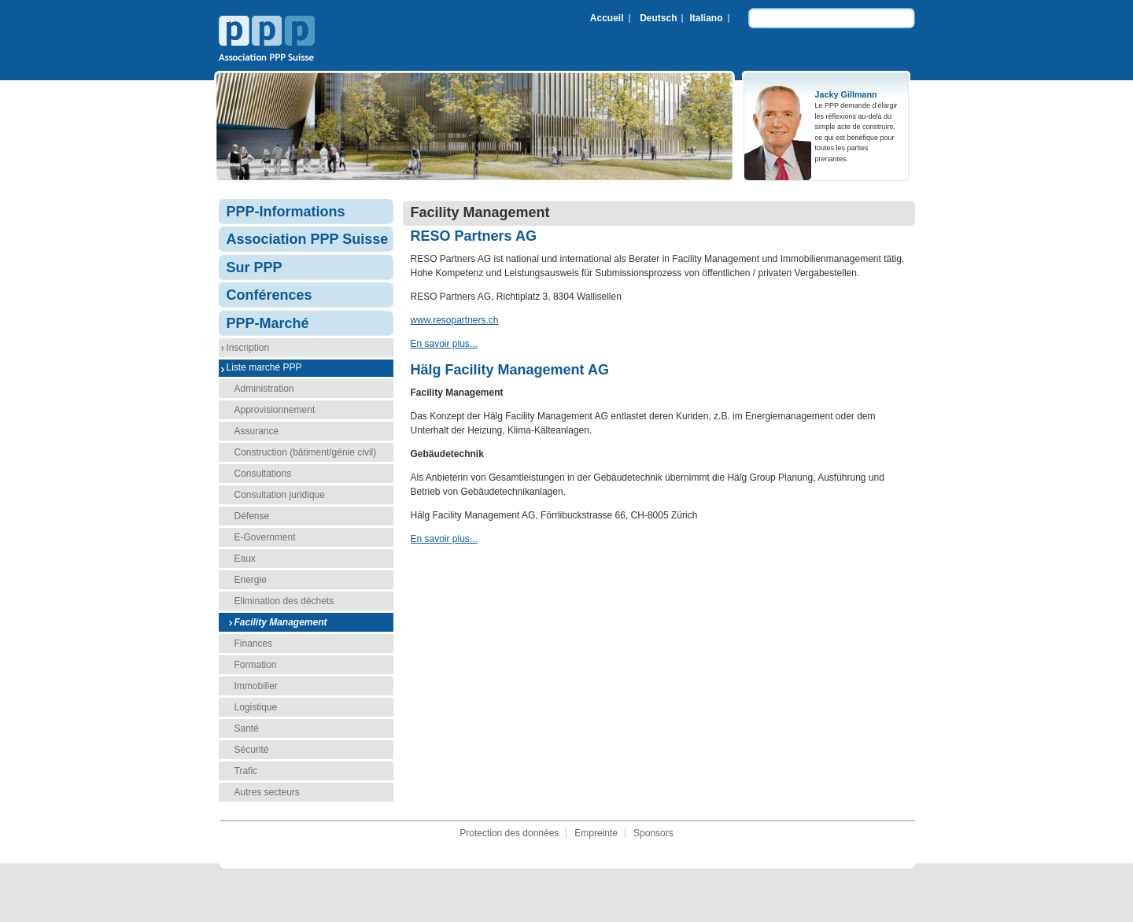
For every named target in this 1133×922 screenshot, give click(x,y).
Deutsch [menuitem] (658, 18)
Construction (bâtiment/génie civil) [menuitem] (305, 452)
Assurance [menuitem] (256, 431)
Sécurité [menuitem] (251, 749)
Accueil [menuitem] (607, 18)
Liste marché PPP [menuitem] (264, 367)
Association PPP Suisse (267, 40)
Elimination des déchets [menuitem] (284, 601)
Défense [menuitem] (252, 516)
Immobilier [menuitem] (256, 686)
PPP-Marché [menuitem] (268, 323)
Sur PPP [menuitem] (254, 267)
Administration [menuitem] (264, 388)
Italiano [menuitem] (705, 18)
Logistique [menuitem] (256, 707)
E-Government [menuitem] (265, 537)
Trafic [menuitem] (246, 770)
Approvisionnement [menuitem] (275, 409)
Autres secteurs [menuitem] (267, 792)
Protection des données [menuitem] (509, 833)
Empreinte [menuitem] (596, 833)
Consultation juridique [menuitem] (279, 494)
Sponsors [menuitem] (653, 833)
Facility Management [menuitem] (280, 622)
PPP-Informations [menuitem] (286, 211)
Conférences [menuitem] (269, 295)
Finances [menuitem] (253, 643)
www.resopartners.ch (455, 320)
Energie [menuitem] (250, 579)
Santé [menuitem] (246, 728)
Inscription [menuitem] (248, 347)
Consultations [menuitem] (263, 473)
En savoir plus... (444, 343)
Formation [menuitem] (255, 664)
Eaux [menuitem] (245, 558)
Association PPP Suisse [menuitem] (308, 239)
